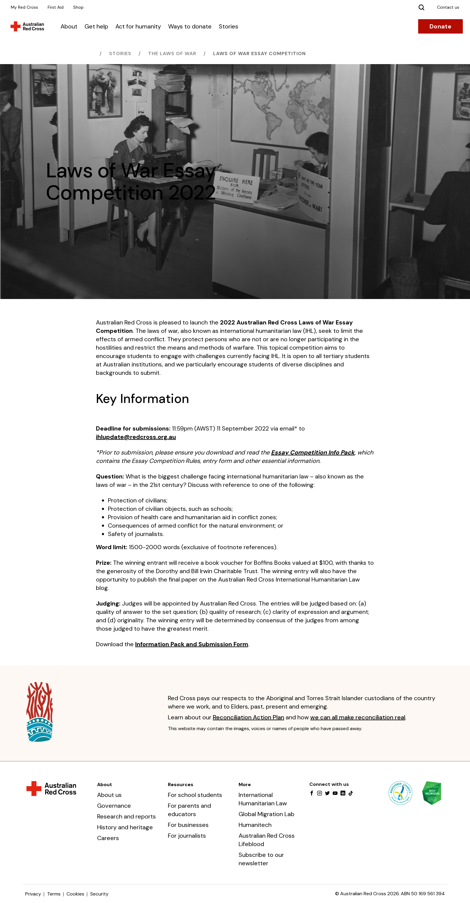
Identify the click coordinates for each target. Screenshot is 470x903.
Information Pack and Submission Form (191, 644)
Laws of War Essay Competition (259, 53)
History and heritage (125, 827)
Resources (180, 784)
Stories (228, 26)
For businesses (188, 825)
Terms (54, 894)
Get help (96, 26)
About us (109, 795)
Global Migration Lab (266, 814)
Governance (114, 806)
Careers (108, 838)
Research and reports (126, 816)
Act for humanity (138, 26)
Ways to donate (190, 26)
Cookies (75, 894)
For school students (195, 795)
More (245, 784)
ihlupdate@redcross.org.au (136, 437)
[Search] (421, 7)
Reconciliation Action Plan (248, 717)
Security (99, 894)
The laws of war (172, 53)
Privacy (33, 894)
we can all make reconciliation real (357, 717)
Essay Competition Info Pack (313, 452)
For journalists (187, 835)
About (69, 26)
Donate (440, 26)
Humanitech (255, 825)
